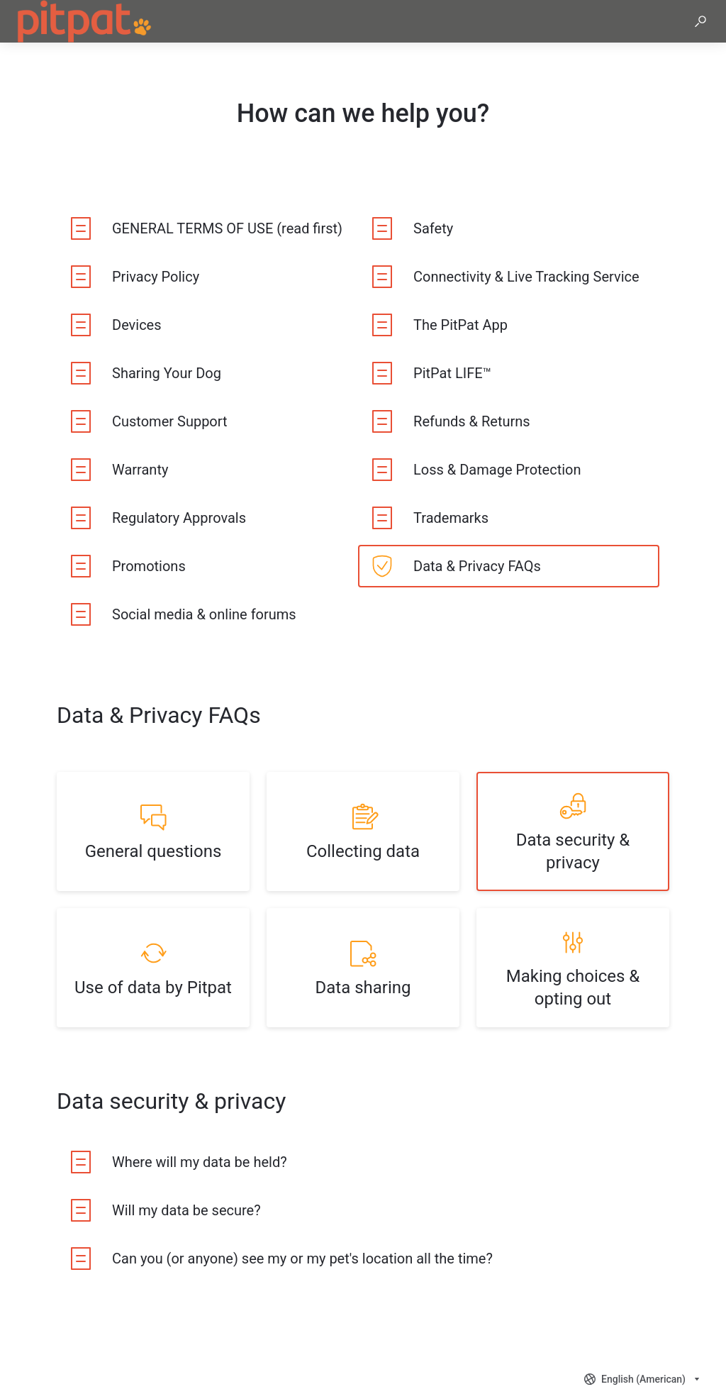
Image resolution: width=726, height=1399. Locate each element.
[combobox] (643, 1379)
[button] (700, 21)
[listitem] (207, 228)
